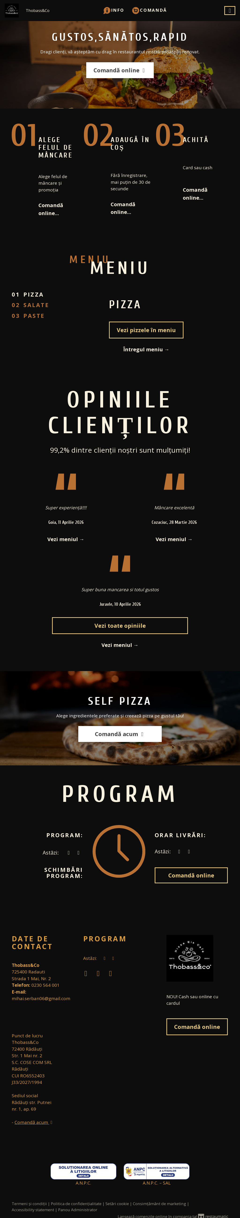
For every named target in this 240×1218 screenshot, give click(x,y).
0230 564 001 (45, 985)
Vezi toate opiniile (120, 625)
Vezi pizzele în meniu (146, 330)
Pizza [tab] (33, 294)
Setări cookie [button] (117, 1203)
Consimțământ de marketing (160, 1203)
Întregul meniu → (146, 349)
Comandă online (120, 70)
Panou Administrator (77, 1209)
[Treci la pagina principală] (197, 958)
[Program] (78, 852)
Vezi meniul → (65, 539)
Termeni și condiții (30, 1203)
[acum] (68, 852)
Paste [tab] (34, 315)
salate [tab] (36, 305)
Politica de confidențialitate (76, 1203)
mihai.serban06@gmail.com (41, 998)
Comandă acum (120, 734)
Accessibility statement (33, 1209)
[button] (113, 10)
